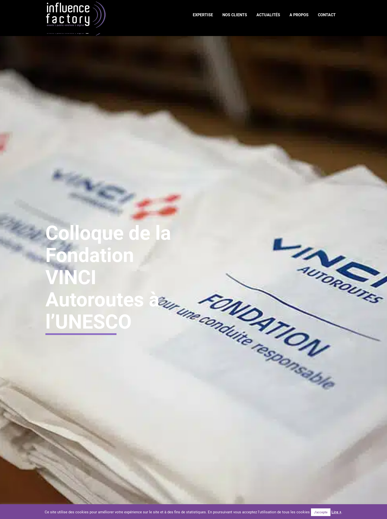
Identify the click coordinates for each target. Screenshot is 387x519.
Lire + (336, 512)
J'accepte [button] (321, 512)
